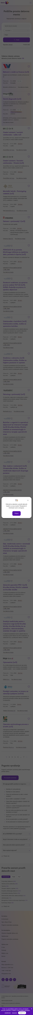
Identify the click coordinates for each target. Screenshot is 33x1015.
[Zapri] (28, 500)
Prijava (16, 513)
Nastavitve (14, 1012)
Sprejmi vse (22, 1012)
